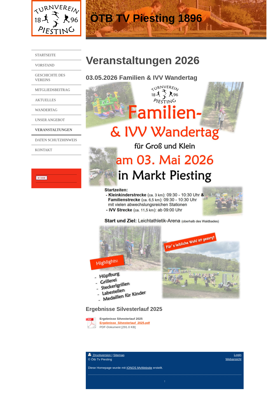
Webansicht (233, 359)
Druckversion (100, 355)
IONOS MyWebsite (139, 367)
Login (237, 355)
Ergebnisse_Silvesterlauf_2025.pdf (125, 322)
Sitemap (118, 355)
